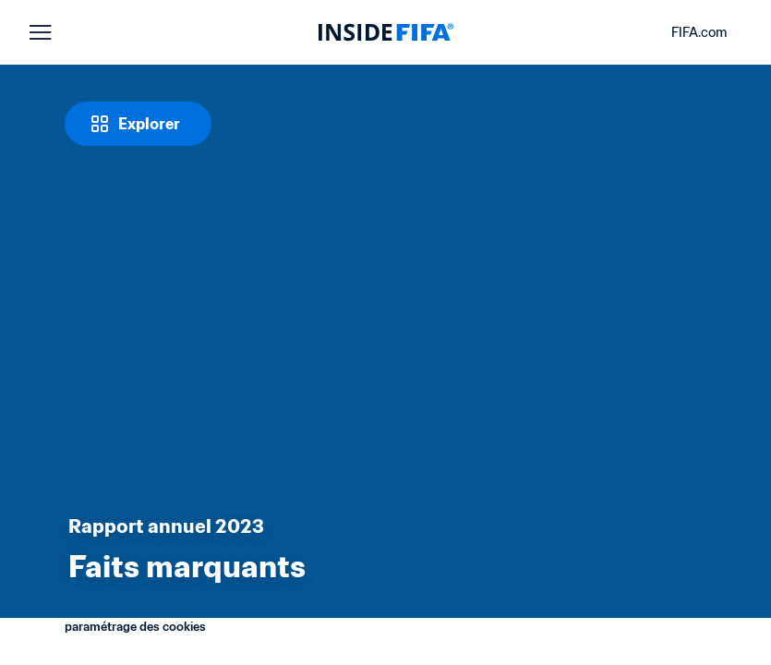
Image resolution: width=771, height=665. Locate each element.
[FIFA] (386, 32)
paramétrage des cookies (135, 627)
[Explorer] (138, 124)
